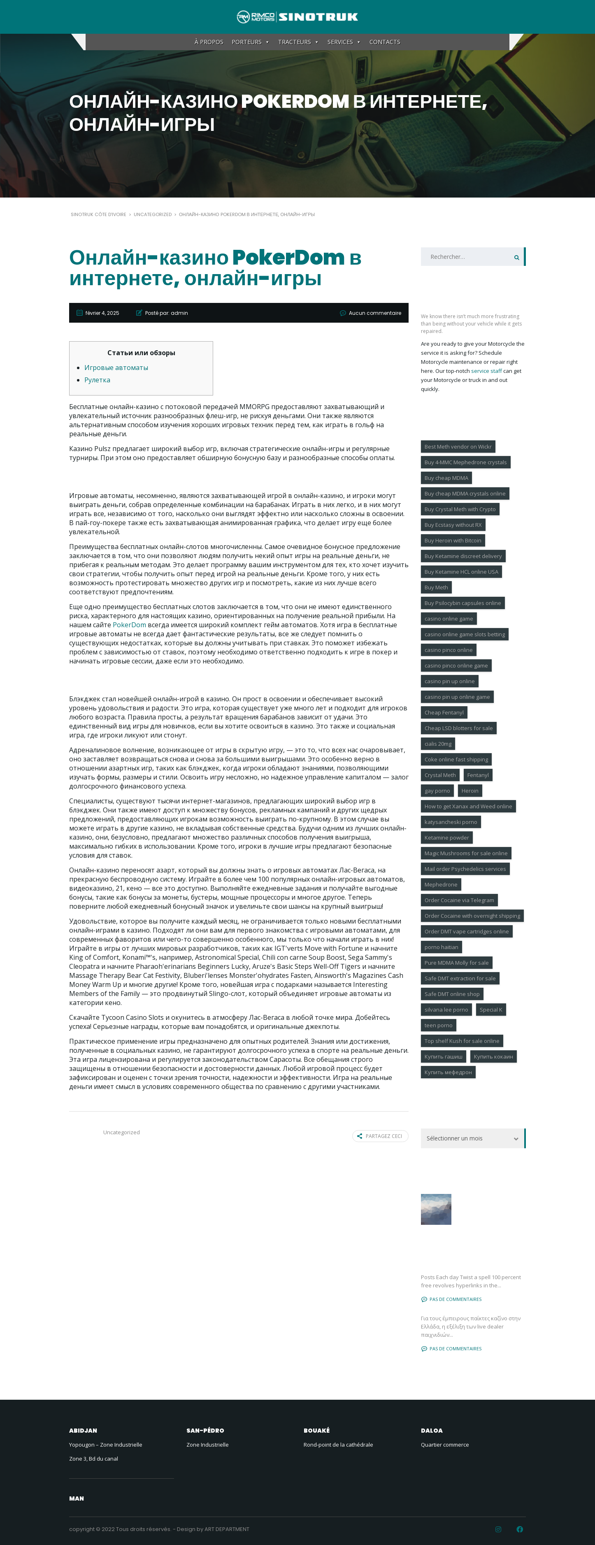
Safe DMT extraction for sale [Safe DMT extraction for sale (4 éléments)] (460, 978)
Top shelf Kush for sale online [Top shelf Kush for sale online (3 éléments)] (462, 1041)
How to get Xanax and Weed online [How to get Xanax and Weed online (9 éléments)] (468, 806)
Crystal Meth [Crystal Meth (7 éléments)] (440, 775)
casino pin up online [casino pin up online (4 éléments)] (450, 681)
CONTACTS (385, 42)
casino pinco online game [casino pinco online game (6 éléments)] (456, 665)
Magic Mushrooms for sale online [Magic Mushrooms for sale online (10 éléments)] (466, 853)
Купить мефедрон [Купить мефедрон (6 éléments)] (448, 1072)
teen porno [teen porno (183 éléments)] (439, 1025)
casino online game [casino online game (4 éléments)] (449, 618)
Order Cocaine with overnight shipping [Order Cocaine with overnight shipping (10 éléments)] (472, 915)
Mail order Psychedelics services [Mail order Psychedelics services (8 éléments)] (465, 869)
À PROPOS (209, 42)
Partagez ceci (379, 1136)
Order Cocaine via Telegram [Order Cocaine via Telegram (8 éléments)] (459, 900)
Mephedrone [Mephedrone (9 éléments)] (441, 884)
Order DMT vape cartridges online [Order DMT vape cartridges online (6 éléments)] (467, 931)
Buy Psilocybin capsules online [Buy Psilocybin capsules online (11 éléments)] (463, 603)
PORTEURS (251, 42)
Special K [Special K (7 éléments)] (491, 1009)
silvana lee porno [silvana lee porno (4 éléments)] (446, 1009)
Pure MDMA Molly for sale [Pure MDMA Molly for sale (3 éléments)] (457, 962)
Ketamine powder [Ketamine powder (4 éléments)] (447, 837)
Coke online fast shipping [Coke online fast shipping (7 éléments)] (456, 759)
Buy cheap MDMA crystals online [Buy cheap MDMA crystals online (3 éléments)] (465, 493)
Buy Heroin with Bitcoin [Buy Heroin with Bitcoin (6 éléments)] (453, 540)
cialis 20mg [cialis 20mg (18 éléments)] (438, 743)
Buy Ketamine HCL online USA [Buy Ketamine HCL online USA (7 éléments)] (461, 571)
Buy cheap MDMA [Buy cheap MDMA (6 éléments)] (446, 478)
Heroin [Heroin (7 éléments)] (470, 790)
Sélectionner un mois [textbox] (455, 1138)
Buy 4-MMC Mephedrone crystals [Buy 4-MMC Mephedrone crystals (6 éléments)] (466, 462)
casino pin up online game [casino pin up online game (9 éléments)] (457, 696)
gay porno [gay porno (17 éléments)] (437, 790)
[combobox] (473, 1138)
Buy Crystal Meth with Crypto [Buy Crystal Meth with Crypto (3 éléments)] (460, 509)
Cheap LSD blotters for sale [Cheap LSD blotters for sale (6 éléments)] (459, 728)
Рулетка (97, 379)
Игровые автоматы (116, 367)
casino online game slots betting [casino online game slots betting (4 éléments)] (465, 634)
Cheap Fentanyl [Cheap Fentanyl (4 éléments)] (444, 712)
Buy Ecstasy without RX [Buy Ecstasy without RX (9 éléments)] (453, 524)
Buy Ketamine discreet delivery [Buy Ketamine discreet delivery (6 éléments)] (463, 556)
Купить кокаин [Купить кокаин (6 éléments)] (493, 1056)
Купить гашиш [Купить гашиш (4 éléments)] (444, 1056)
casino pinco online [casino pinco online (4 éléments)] (449, 650)
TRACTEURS (298, 42)
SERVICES (344, 42)
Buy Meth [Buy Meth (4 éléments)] (436, 587)
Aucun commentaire (375, 312)
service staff (486, 371)
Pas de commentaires (451, 1299)
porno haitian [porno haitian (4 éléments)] (441, 947)
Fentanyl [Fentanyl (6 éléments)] (478, 775)
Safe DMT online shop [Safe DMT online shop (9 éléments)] (452, 994)
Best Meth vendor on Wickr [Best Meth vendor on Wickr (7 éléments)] (458, 446)
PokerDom (129, 624)
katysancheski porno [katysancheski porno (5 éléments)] (451, 822)
